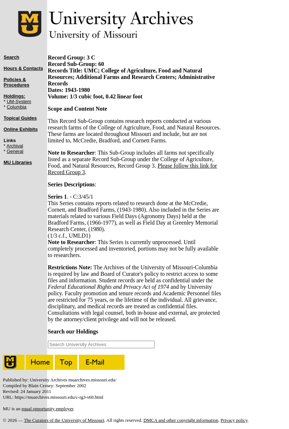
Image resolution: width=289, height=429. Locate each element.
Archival (14, 146)
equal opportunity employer (47, 408)
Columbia (17, 107)
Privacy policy (234, 420)
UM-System (19, 101)
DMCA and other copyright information (181, 420)
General (15, 151)
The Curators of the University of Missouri (64, 420)
